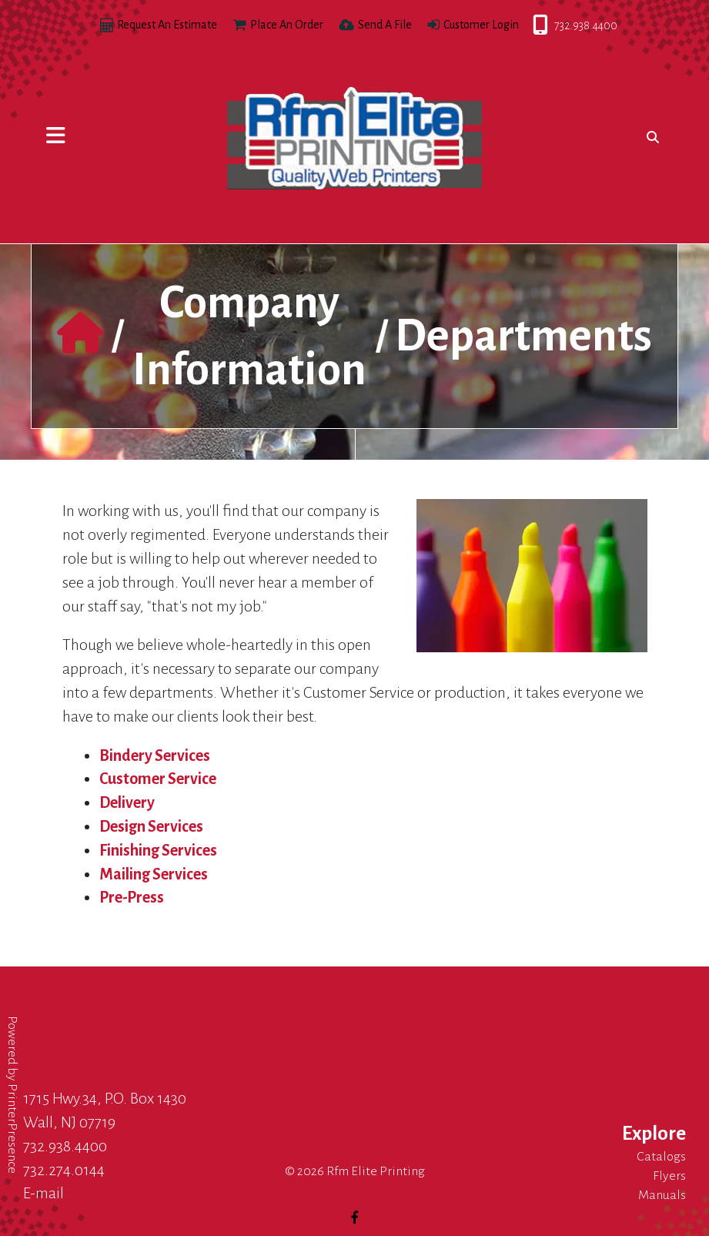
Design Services (151, 826)
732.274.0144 (64, 1169)
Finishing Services (158, 850)
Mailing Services (153, 874)
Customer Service (157, 778)
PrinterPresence (12, 1129)
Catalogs (661, 1157)
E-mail (43, 1192)
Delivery (127, 802)
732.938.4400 (534, 25)
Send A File (385, 24)
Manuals (662, 1195)
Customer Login (481, 24)
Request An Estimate (167, 24)
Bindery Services (154, 755)
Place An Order (286, 24)
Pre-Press (131, 897)
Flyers (669, 1176)
